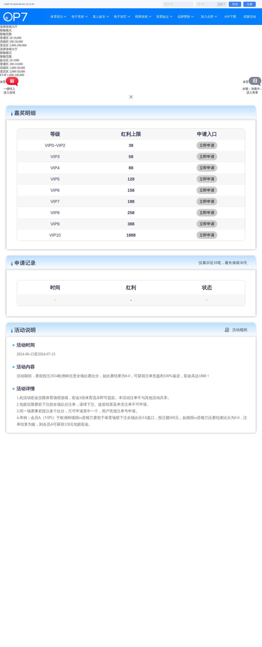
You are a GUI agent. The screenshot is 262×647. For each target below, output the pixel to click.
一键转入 (9, 88)
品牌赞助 (184, 16)
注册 (249, 4)
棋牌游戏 (141, 16)
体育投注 (57, 16)
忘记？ (221, 4)
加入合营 (207, 16)
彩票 (162, 16)
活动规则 (236, 330)
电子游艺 (120, 16)
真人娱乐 (99, 16)
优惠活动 (249, 16)
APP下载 (230, 16)
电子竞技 (78, 16)
